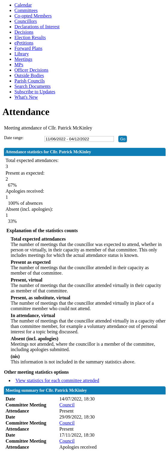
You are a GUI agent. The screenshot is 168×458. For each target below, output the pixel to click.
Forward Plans (28, 48)
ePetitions (23, 42)
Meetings (23, 59)
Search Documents (32, 86)
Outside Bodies (29, 75)
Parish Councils (29, 80)
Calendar (23, 5)
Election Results (30, 37)
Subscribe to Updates (34, 91)
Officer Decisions (31, 70)
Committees (26, 10)
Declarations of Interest (37, 26)
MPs (18, 64)
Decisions (23, 32)
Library (21, 53)
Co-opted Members (33, 15)
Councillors (25, 21)
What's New (26, 97)
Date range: (13, 138)
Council (67, 404)
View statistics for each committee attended (57, 380)
